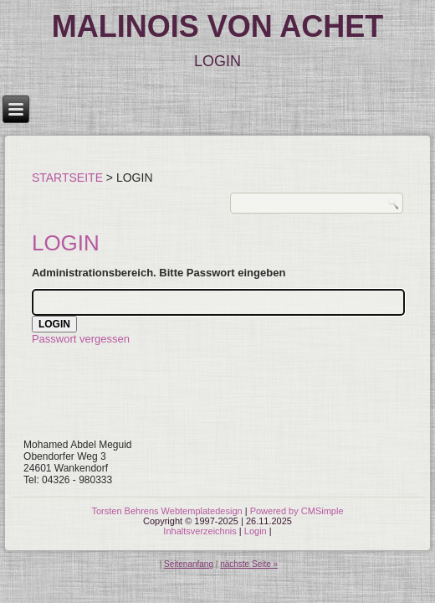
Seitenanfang (188, 564)
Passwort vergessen (81, 338)
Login (255, 531)
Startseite (67, 177)
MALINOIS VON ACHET (218, 26)
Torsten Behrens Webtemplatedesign (166, 511)
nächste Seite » (249, 564)
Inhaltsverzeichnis (199, 531)
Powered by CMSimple (297, 511)
